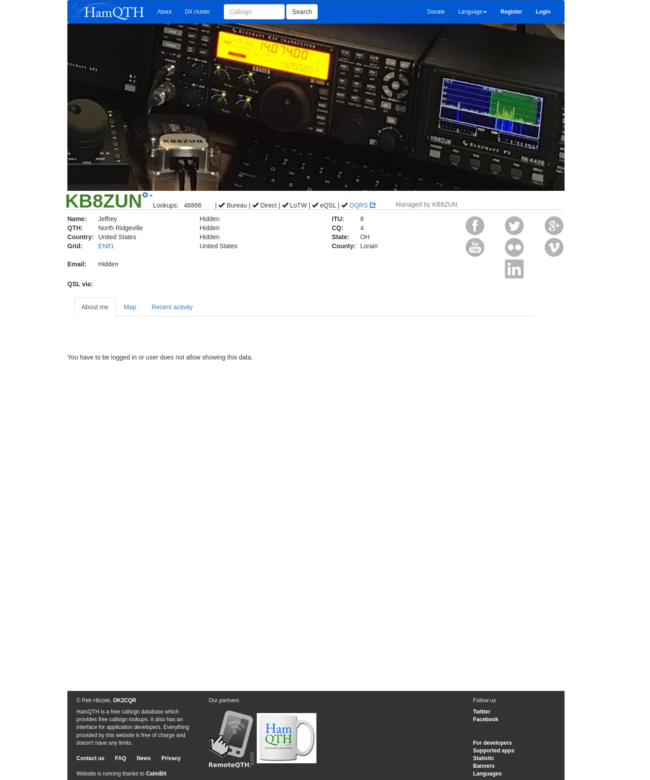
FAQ (120, 758)
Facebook (486, 719)
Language (472, 12)
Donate (436, 12)
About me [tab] (94, 307)
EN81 (106, 246)
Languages (487, 774)
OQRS (362, 205)
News (144, 758)
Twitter (481, 712)
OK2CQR (124, 700)
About (164, 12)
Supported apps (493, 750)
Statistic (484, 758)
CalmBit (156, 774)
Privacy (171, 758)
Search (302, 11)
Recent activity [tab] (172, 307)
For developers (492, 743)
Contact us (90, 758)
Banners (484, 766)
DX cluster (197, 12)
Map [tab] (130, 307)
